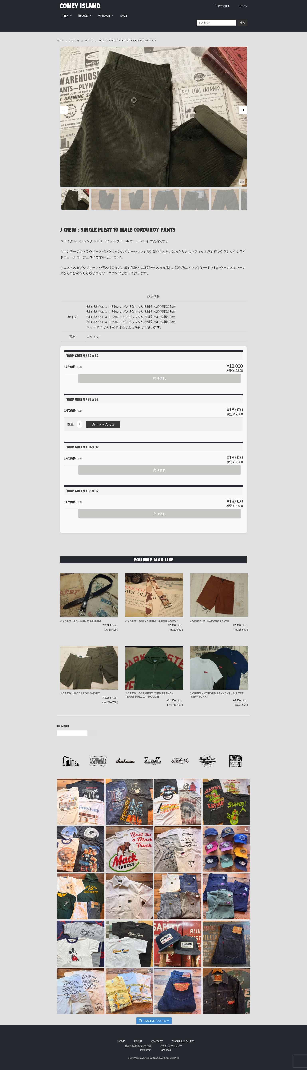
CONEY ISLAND (80, 6)
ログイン (243, 6)
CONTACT (157, 1037)
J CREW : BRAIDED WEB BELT (83, 616)
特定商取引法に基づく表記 (138, 1042)
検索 (242, 22)
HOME (121, 1037)
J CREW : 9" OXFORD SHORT (212, 616)
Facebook (165, 1046)
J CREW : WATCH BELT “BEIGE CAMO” (154, 616)
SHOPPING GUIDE (183, 1037)
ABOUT (138, 1037)
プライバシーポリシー (171, 1042)
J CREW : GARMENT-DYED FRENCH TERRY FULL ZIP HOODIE (152, 691)
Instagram (145, 1046)
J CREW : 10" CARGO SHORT (82, 689)
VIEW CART (221, 5)
